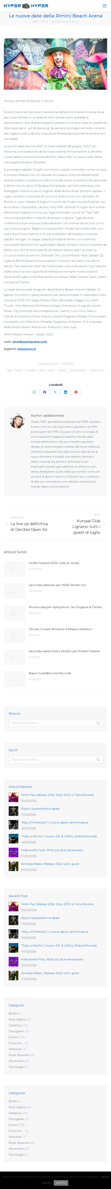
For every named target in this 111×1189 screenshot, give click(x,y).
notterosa (62, 370)
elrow (41, 370)
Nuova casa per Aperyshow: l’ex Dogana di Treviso (65, 607)
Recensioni (16, 1061)
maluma (51, 370)
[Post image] (14, 569)
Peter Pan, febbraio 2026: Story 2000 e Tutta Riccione (58, 795)
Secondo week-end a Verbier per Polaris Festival (64, 651)
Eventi (54, 363)
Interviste (15, 1049)
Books (13, 1013)
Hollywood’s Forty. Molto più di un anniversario (52, 850)
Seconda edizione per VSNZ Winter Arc (57, 585)
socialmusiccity (96, 370)
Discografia (16, 1031)
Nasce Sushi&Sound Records (50, 673)
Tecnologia (16, 1067)
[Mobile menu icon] (104, 5)
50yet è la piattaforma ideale (40, 808)
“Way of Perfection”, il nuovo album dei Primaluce (54, 822)
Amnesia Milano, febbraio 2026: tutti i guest (50, 864)
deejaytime (31, 370)
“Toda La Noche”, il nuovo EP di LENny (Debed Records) (59, 836)
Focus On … (16, 1043)
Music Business (19, 1055)
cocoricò (19, 370)
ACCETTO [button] (61, 1183)
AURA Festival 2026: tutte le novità (54, 563)
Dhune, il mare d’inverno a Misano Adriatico (60, 629)
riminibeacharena (78, 370)
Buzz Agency (18, 1019)
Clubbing (15, 1025)
